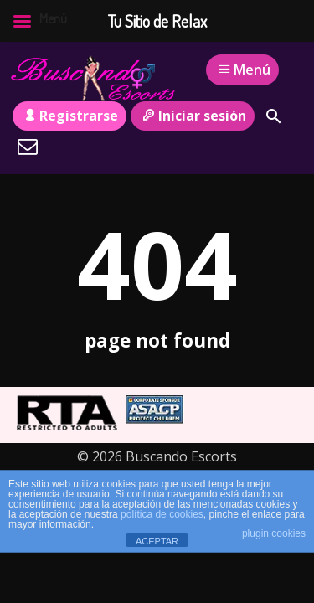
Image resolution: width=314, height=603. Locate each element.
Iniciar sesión (192, 115)
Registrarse (69, 115)
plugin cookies (274, 533)
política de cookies (162, 514)
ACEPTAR (157, 541)
